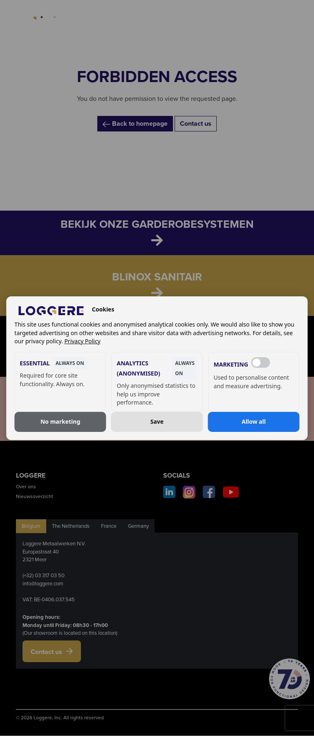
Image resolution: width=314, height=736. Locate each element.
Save (157, 421)
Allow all (254, 421)
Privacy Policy (82, 341)
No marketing (60, 421)
